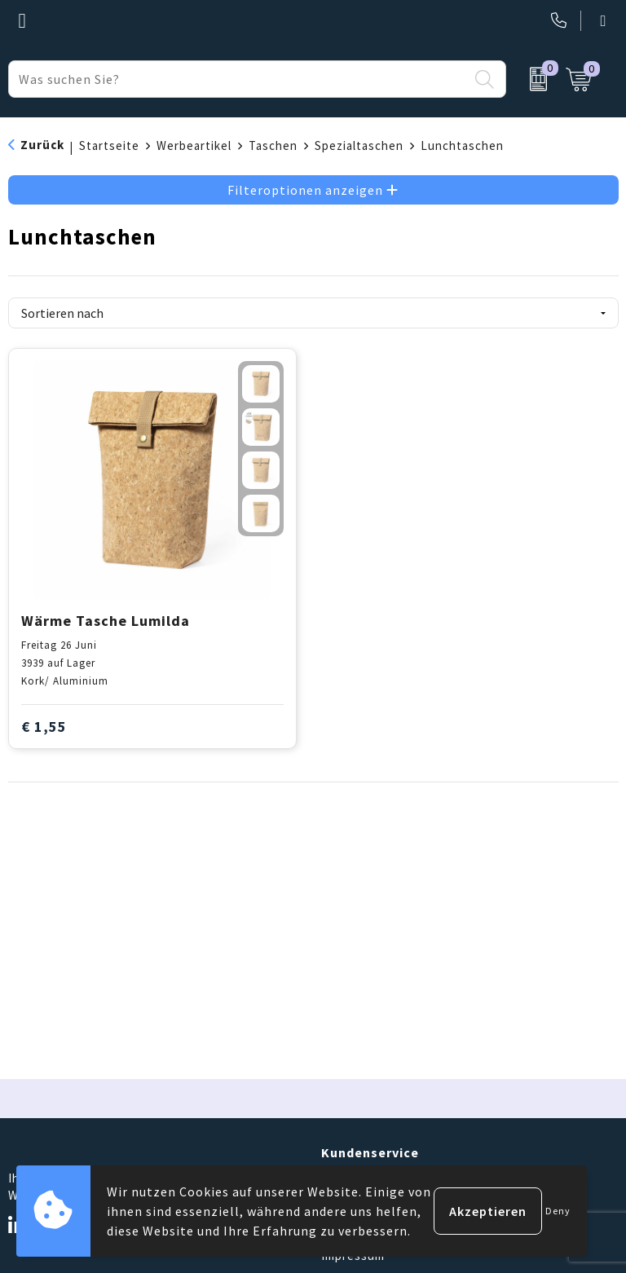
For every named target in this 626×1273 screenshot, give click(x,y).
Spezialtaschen (359, 145)
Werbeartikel (193, 145)
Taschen (273, 145)
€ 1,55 (44, 726)
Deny (558, 1211)
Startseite (109, 145)
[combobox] (238, 79)
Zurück (42, 144)
